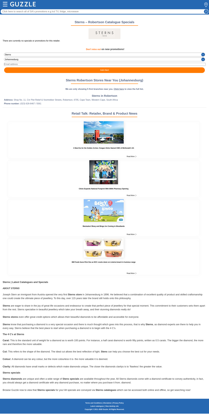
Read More (131, 156)
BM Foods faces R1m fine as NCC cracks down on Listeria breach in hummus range (103, 262)
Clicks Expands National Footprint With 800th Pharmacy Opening (103, 189)
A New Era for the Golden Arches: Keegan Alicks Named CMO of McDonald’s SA (103, 148)
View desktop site (111, 406)
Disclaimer (107, 403)
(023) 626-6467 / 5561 (30, 103)
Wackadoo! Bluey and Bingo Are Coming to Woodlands (104, 226)
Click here (119, 89)
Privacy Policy (118, 403)
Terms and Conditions (93, 403)
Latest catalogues (97, 406)
